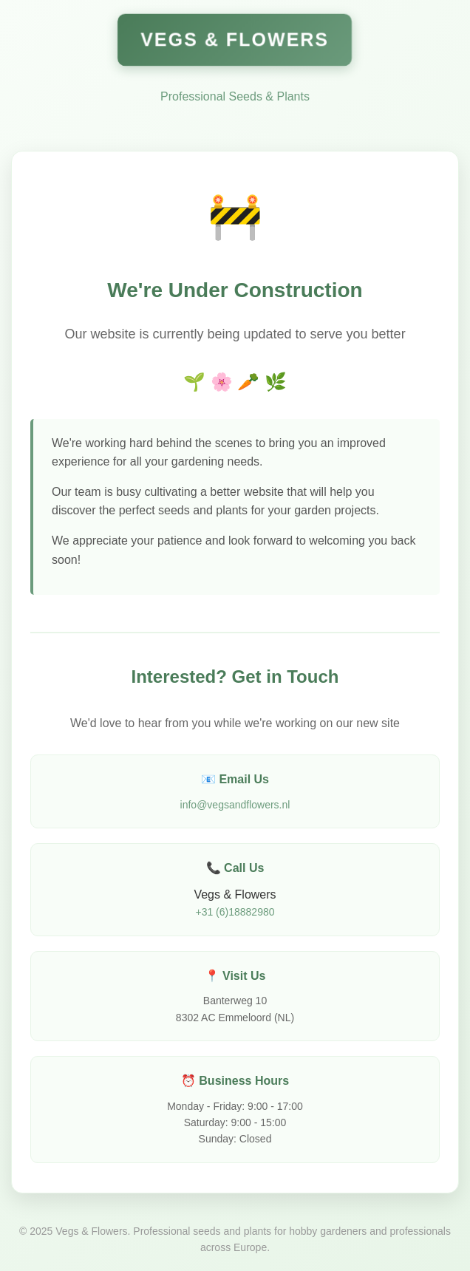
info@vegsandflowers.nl (235, 805)
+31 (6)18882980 (234, 912)
